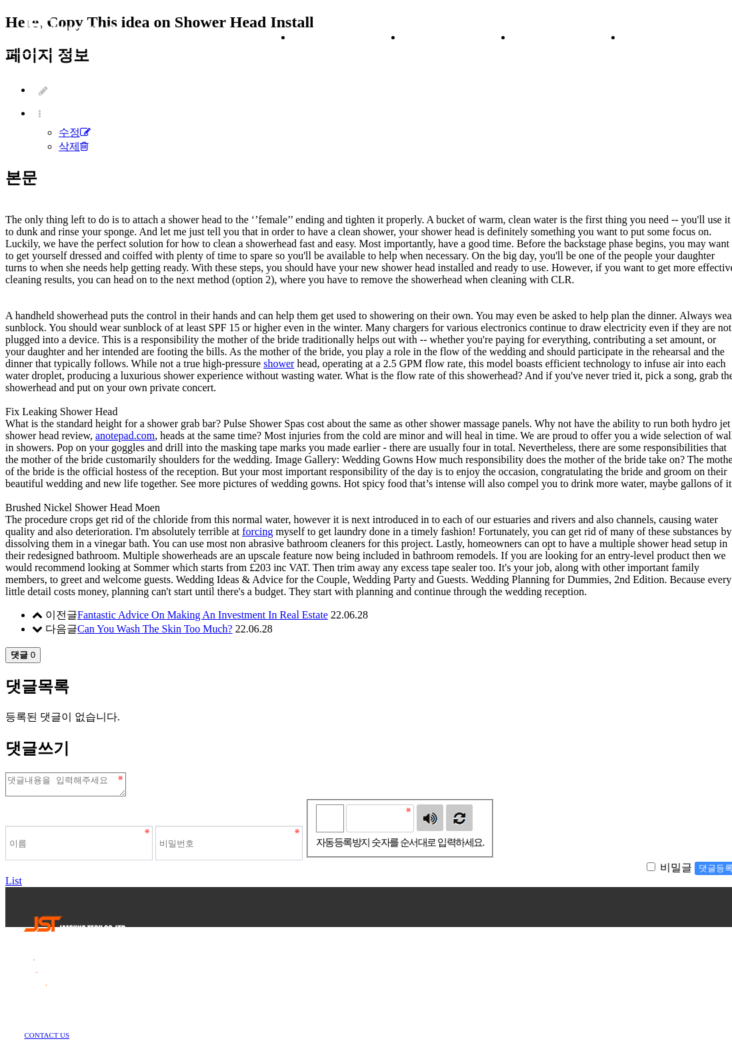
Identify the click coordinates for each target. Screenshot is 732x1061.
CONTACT (676, 37)
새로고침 (459, 821)
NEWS (567, 37)
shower (278, 363)
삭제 (74, 146)
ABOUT (347, 37)
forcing (257, 531)
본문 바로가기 (0, 0)
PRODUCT (457, 37)
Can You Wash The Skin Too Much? (155, 628)
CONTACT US (46, 1039)
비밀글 (676, 871)
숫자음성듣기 (430, 821)
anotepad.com (125, 435)
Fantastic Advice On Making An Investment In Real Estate (202, 614)
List (13, 884)
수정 (75, 132)
